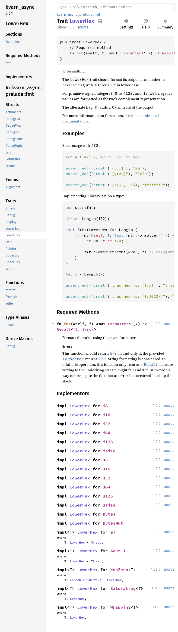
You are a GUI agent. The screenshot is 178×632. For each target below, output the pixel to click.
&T (112, 532)
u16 (106, 469)
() (75, 329)
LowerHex (80, 405)
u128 (108, 496)
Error (88, 329)
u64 (106, 487)
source (83, 27)
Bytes (109, 514)
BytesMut (113, 523)
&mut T (118, 551)
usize (109, 505)
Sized (96, 542)
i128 (108, 441)
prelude (86, 14)
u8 (105, 460)
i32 (106, 423)
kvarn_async (67, 14)
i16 (106, 414)
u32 (106, 478)
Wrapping (120, 607)
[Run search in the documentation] (116, 7)
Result (169, 53)
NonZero (119, 569)
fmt (97, 14)
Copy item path (100, 21)
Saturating (123, 588)
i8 (105, 405)
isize (109, 451)
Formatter (130, 53)
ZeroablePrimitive (85, 580)
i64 (106, 432)
